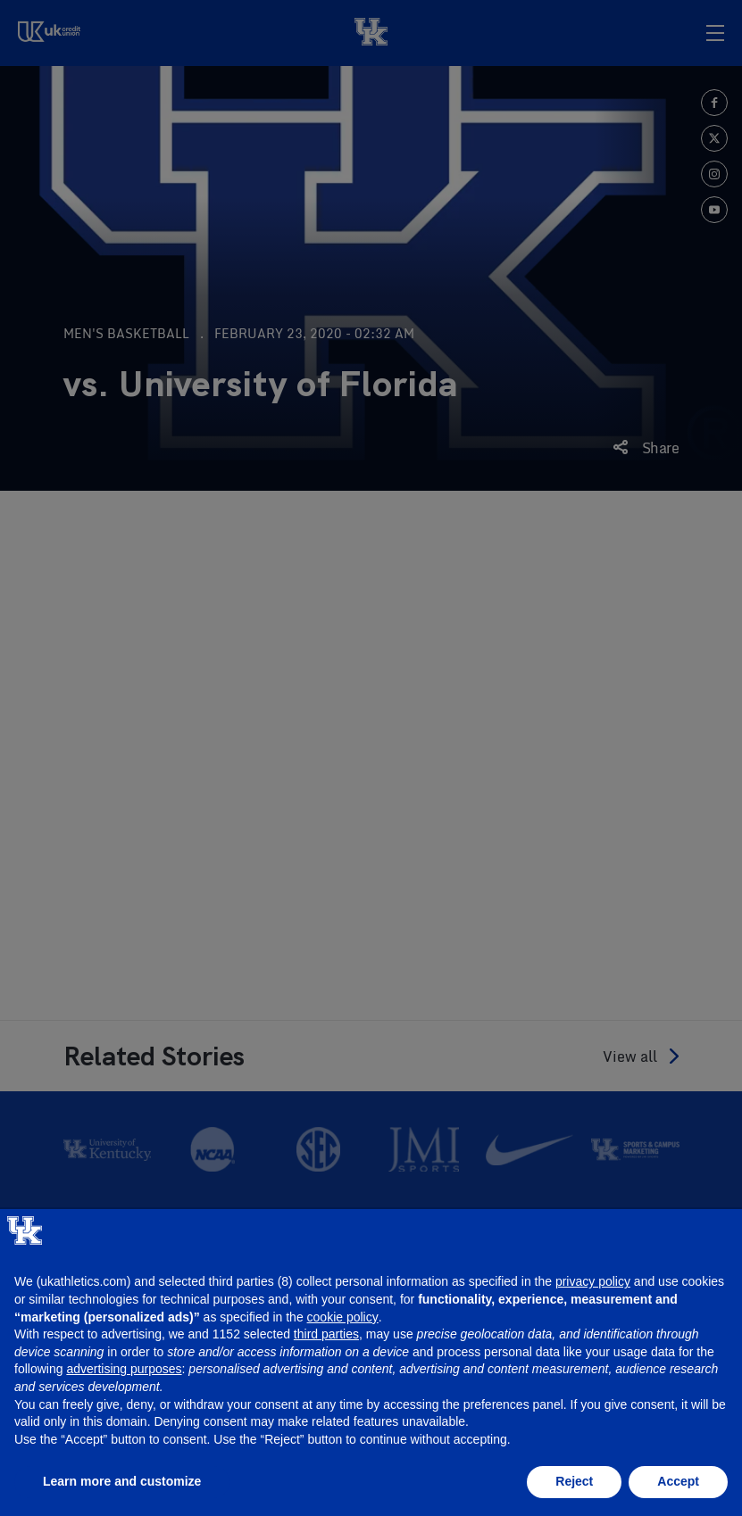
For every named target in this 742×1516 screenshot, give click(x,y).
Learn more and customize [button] (122, 1481)
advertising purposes (123, 1369)
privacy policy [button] (592, 1281)
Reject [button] (574, 1481)
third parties (326, 1334)
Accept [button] (678, 1481)
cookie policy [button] (343, 1317)
